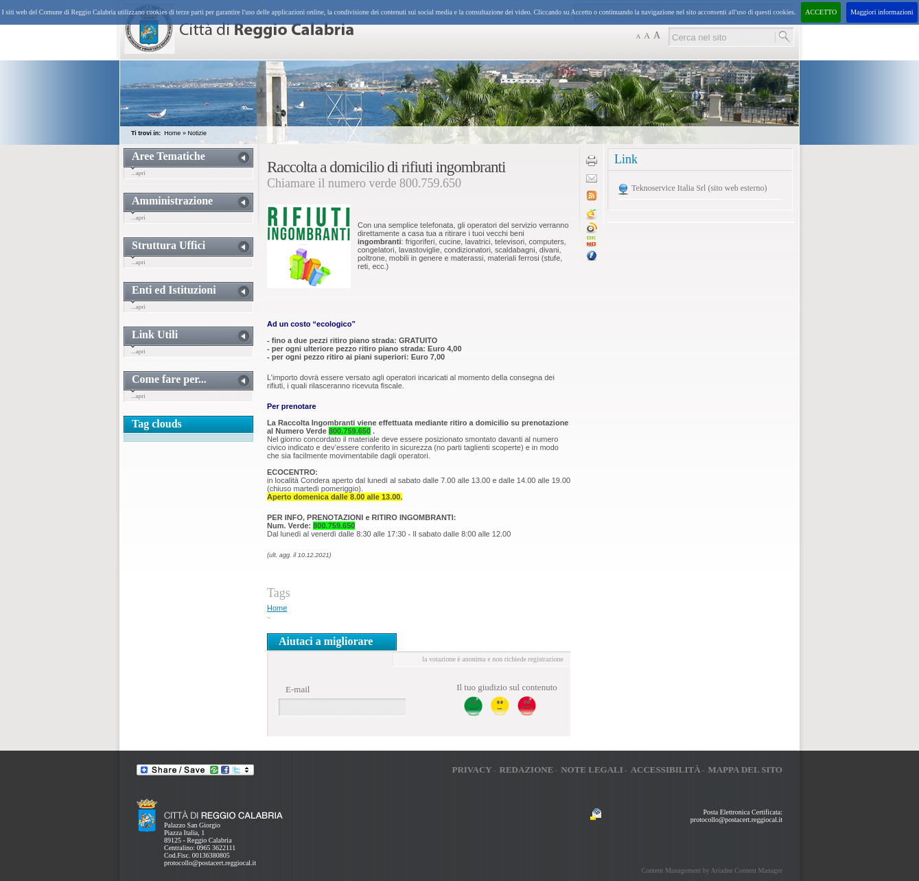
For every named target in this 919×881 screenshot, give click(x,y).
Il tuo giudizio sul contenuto (506, 687)
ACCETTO (821, 12)
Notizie (197, 133)
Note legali (592, 769)
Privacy (471, 769)
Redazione (527, 769)
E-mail (298, 689)
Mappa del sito (745, 769)
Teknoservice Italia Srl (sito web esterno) (699, 188)
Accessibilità (666, 769)
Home (172, 133)
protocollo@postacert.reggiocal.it (210, 863)
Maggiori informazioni (881, 12)
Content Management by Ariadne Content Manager (712, 870)
